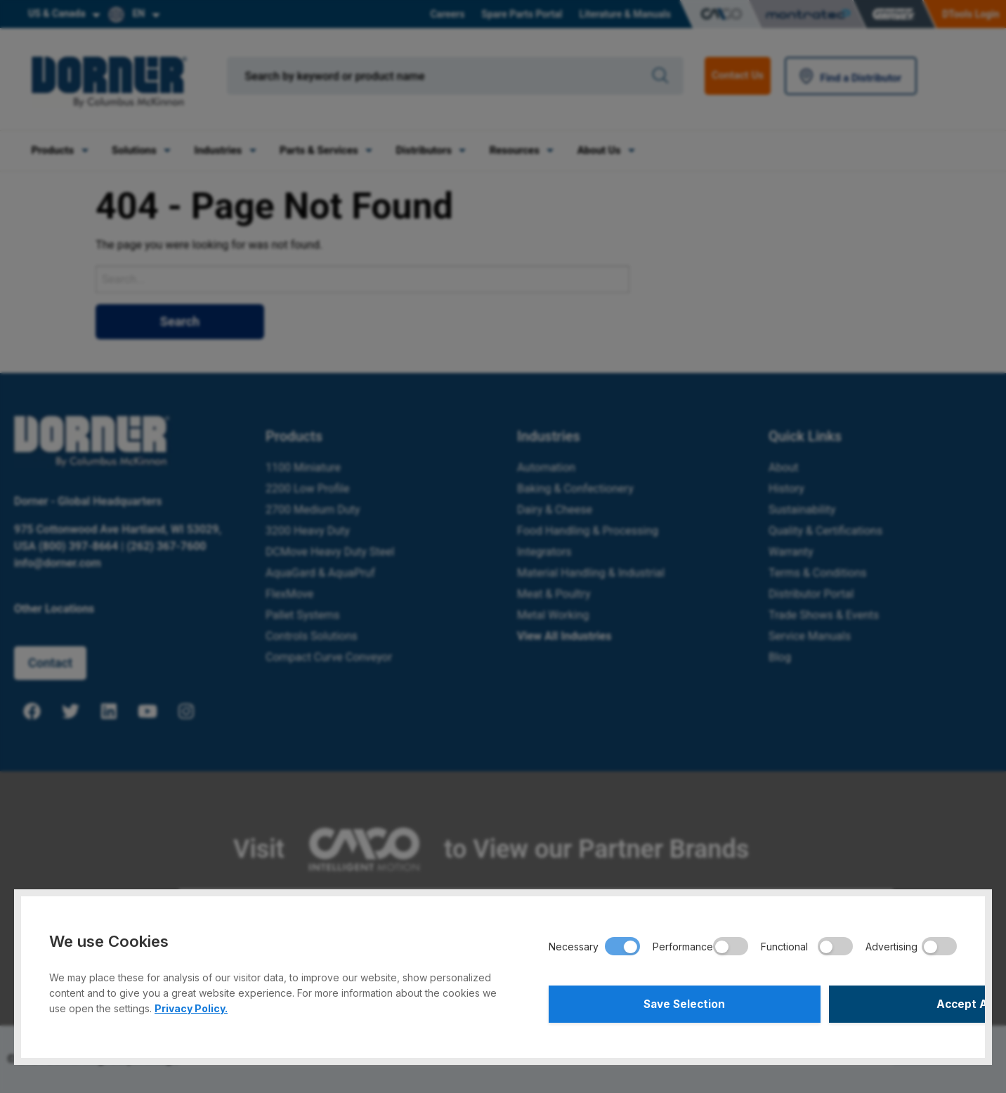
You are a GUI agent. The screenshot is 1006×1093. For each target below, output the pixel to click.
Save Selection (648, 1002)
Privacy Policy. (191, 1005)
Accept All (857, 1002)
